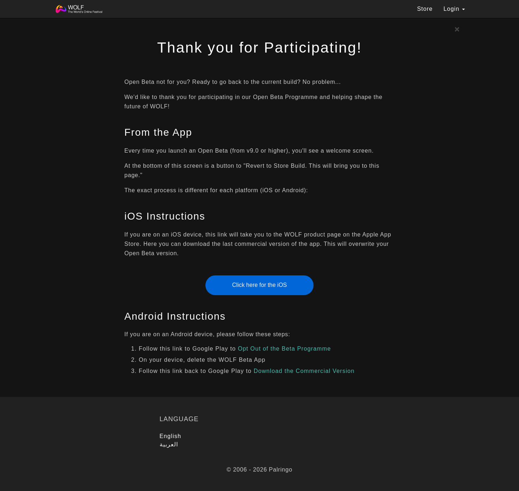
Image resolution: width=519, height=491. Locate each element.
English (170, 436)
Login (454, 9)
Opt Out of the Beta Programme (284, 349)
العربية (169, 444)
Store (424, 9)
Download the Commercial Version (304, 371)
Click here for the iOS (259, 285)
